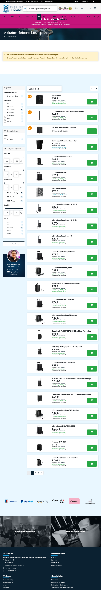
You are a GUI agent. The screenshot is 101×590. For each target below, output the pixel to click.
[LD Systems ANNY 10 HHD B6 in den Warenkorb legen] (92, 314)
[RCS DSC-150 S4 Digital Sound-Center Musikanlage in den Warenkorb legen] (92, 393)
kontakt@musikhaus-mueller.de (14, 1)
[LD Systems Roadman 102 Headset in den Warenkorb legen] (92, 472)
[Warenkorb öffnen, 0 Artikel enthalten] (95, 8)
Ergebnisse (13, 252)
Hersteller (7, 109)
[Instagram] (97, 1)
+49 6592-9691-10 (14, 278)
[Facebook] (93, 1)
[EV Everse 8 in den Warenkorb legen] (92, 110)
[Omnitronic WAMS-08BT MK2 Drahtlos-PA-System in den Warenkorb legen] (92, 409)
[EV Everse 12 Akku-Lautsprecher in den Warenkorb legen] (92, 155)
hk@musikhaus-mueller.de (14, 282)
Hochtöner (8, 188)
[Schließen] (98, 27)
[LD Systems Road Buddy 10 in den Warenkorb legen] (92, 251)
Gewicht (7, 214)
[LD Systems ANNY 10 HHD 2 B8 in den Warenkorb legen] (92, 266)
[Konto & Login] (76, 8)
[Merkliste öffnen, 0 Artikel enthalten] (89, 8)
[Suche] (42, 8)
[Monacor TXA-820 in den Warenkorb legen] (92, 457)
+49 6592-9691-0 (33, 1)
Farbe (6, 144)
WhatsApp (84, 1)
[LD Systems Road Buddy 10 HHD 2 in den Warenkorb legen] (92, 235)
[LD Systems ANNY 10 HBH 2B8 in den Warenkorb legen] (92, 377)
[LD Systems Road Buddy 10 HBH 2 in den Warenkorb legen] (92, 219)
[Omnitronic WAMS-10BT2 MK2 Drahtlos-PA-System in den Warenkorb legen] (92, 346)
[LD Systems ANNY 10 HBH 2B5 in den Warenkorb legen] (92, 441)
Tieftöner (7, 175)
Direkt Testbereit (10, 101)
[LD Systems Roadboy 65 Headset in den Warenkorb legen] (92, 330)
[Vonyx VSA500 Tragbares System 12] (92, 298)
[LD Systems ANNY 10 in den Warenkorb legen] (92, 187)
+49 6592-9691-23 (10, 579)
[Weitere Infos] (92, 140)
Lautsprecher (12, 45)
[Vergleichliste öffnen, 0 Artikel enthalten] (83, 8)
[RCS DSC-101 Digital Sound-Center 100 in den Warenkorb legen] (92, 361)
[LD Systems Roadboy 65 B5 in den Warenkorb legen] (92, 282)
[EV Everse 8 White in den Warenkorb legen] (92, 203)
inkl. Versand (61, 109)
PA (5, 45)
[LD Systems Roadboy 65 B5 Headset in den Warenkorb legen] (92, 425)
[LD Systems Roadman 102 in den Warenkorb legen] (92, 171)
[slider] (4, 165)
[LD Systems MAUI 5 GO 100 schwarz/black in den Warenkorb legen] (92, 126)
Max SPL (7, 162)
